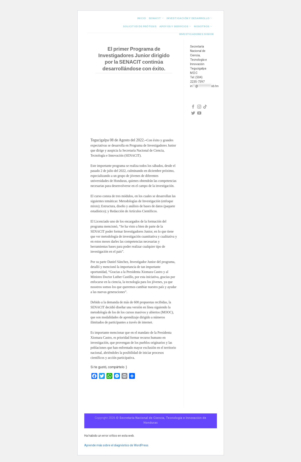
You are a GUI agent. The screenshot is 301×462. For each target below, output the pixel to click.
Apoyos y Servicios (175, 26)
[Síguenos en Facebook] (193, 107)
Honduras (150, 423)
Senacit (156, 18)
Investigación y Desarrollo (189, 18)
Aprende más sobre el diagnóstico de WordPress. (116, 445)
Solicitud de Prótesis (139, 26)
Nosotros (203, 26)
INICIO (141, 18)
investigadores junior (196, 34)
